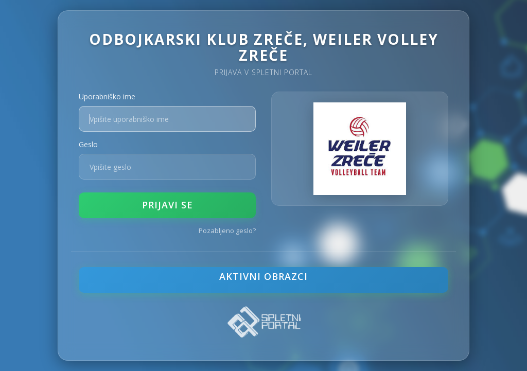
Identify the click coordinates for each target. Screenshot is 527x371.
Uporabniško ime (107, 96)
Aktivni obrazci (263, 276)
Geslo (88, 144)
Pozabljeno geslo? (227, 230)
